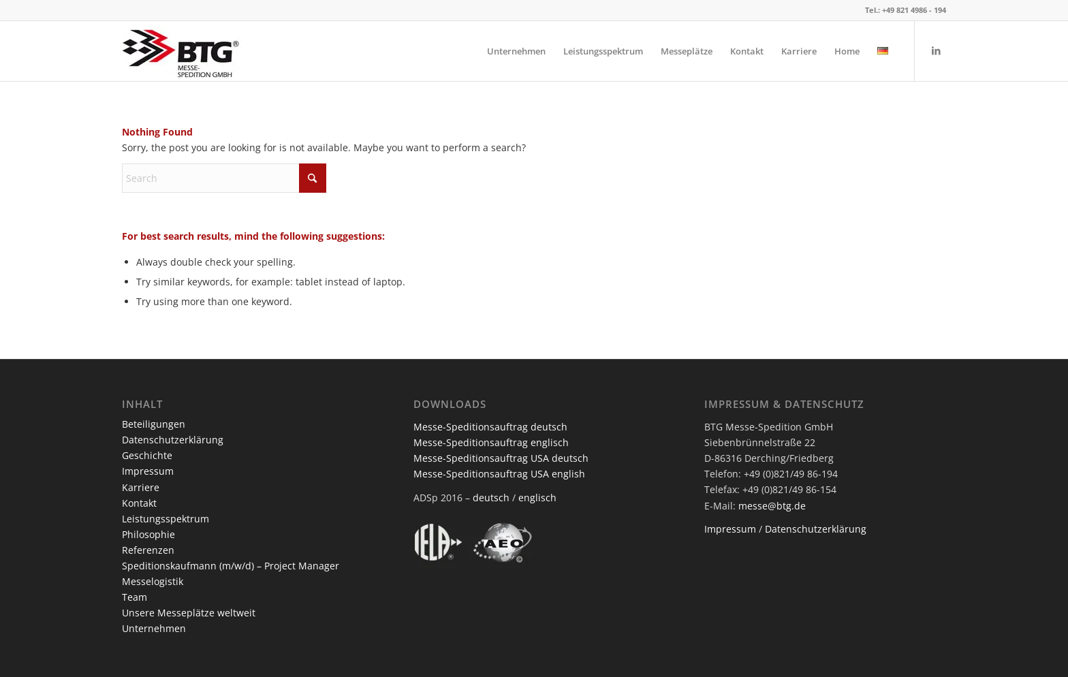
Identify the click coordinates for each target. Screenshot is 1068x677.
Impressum (148, 471)
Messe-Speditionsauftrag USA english (499, 473)
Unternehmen (154, 628)
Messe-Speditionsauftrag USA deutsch (500, 458)
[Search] (224, 178)
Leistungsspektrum (165, 518)
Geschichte (147, 455)
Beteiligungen (153, 424)
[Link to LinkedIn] (936, 50)
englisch (537, 497)
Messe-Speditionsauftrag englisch (491, 442)
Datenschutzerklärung (172, 439)
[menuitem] (516, 51)
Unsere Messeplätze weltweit (188, 612)
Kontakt (139, 503)
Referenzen (148, 550)
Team (134, 597)
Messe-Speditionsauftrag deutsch (490, 426)
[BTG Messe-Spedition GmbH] (182, 51)
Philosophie (148, 534)
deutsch (491, 497)
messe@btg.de (772, 505)
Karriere (140, 487)
